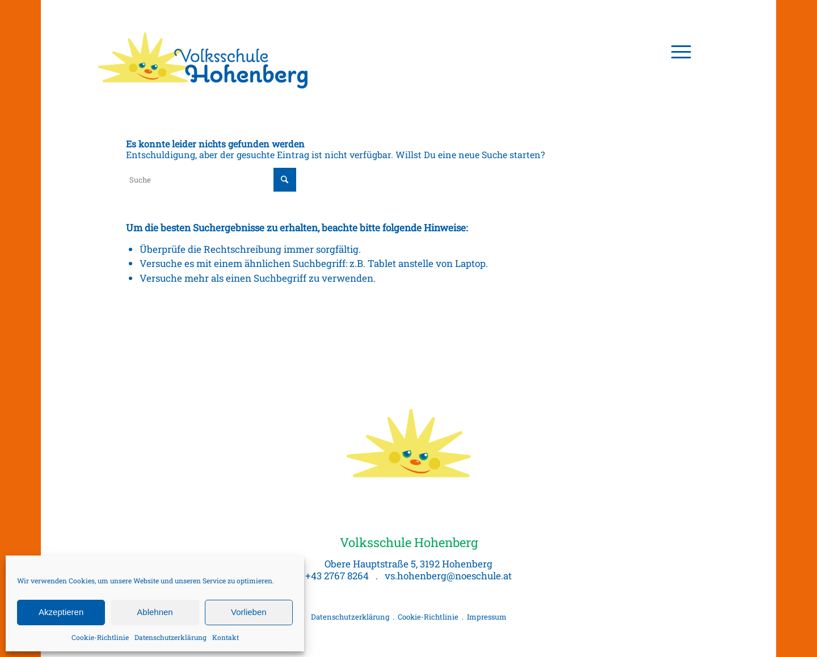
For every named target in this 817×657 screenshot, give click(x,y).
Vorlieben (249, 612)
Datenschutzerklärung (170, 637)
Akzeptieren (61, 612)
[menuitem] (677, 51)
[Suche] (211, 180)
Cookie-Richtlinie (100, 637)
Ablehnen (154, 612)
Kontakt (225, 637)
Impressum (487, 617)
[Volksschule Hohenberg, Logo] (204, 51)
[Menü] (677, 51)
